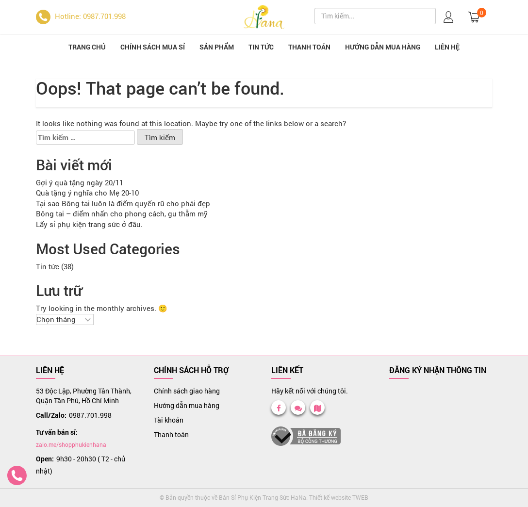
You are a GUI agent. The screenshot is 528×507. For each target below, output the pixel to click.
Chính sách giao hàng (187, 390)
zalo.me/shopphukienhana (71, 444)
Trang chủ (87, 46)
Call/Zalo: (51, 415)
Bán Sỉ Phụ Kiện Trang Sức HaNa (262, 497)
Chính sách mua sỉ (152, 46)
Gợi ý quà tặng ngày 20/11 (79, 182)
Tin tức (261, 46)
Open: (45, 458)
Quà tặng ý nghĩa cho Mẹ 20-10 (87, 192)
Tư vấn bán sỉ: (57, 432)
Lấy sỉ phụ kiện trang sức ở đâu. (89, 224)
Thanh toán (309, 46)
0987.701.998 (90, 415)
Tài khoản (168, 420)
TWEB (360, 497)
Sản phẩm (216, 46)
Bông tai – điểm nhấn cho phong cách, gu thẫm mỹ (122, 213)
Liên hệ (447, 46)
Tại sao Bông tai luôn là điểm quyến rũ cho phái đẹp (123, 203)
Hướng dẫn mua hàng (382, 46)
